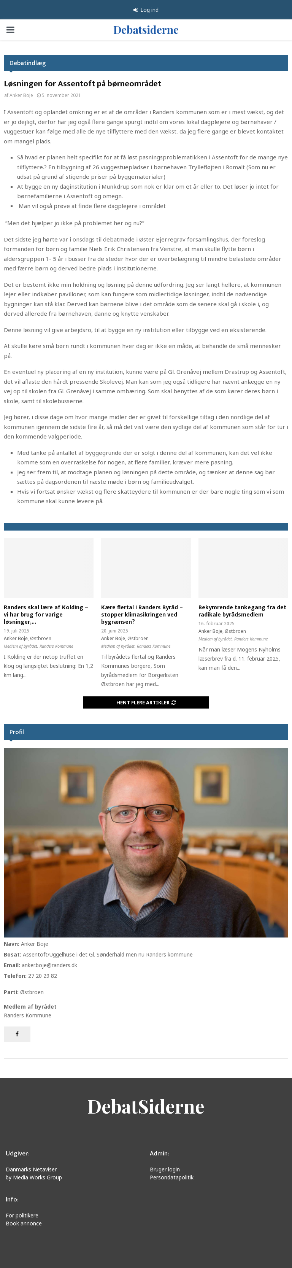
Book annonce (24, 1223)
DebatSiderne (146, 1106)
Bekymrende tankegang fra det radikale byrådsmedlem (242, 611)
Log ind (146, 9)
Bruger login (165, 1169)
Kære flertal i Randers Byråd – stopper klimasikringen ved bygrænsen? (142, 614)
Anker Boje (21, 95)
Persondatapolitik (172, 1177)
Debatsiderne (146, 29)
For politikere (22, 1215)
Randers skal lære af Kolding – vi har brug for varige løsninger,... (46, 614)
